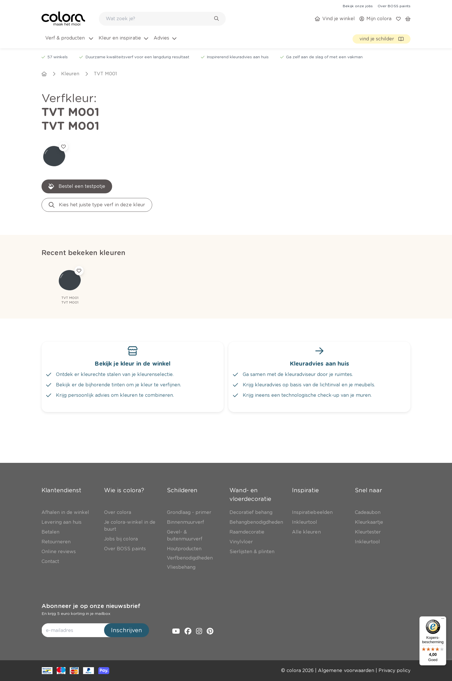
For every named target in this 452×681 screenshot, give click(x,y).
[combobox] (162, 19)
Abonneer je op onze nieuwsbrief (91, 606)
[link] (358, 5)
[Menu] (442, 619)
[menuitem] (69, 41)
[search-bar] (158, 18)
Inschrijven (126, 630)
